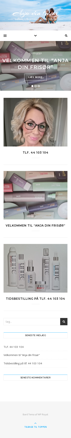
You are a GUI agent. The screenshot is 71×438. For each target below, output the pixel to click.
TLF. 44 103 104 (35, 152)
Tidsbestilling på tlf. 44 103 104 (35, 298)
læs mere (35, 77)
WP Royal (43, 414)
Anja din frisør (35, 13)
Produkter (35, 53)
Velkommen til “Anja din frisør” (35, 225)
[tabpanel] (35, 66)
